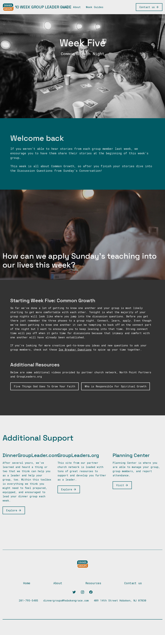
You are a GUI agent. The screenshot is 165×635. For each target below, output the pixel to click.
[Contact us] (149, 7)
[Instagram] (82, 592)
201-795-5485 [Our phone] (28, 600)
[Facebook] (90, 592)
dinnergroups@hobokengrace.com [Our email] (66, 600)
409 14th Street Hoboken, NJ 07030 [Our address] (120, 600)
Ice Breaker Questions (75, 349)
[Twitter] (74, 592)
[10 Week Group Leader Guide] (37, 7)
